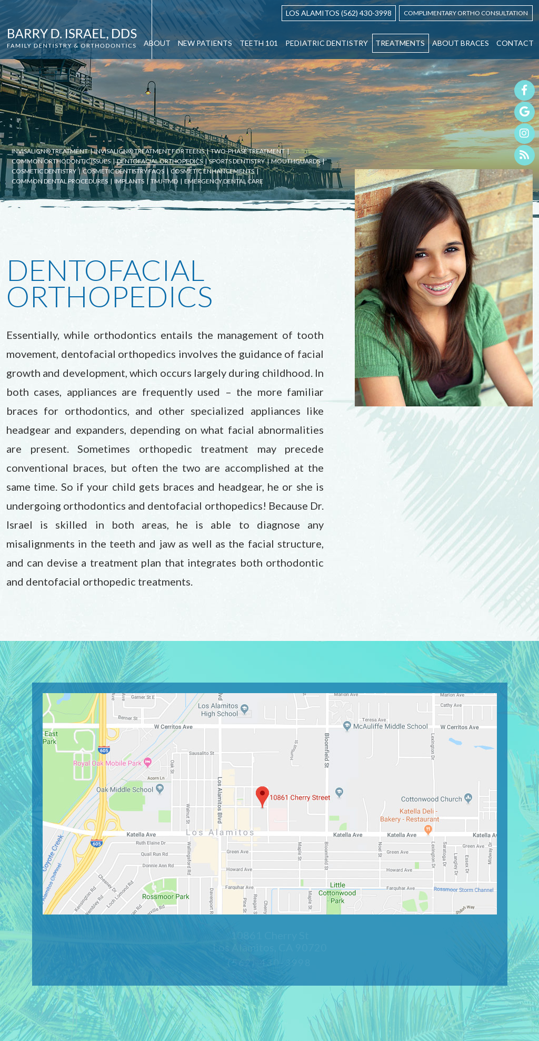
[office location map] (270, 803)
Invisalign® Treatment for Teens (149, 151)
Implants (129, 181)
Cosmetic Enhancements (212, 171)
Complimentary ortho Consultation (466, 13)
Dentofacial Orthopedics (160, 161)
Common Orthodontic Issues (61, 161)
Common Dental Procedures (60, 181)
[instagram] (524, 133)
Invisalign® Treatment (50, 151)
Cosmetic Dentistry (44, 171)
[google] (524, 112)
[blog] (524, 155)
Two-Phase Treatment (248, 151)
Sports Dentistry (237, 161)
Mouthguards (295, 161)
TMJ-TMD (164, 181)
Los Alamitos (313, 13)
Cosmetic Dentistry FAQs (123, 171)
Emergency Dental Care (223, 181)
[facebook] (524, 90)
